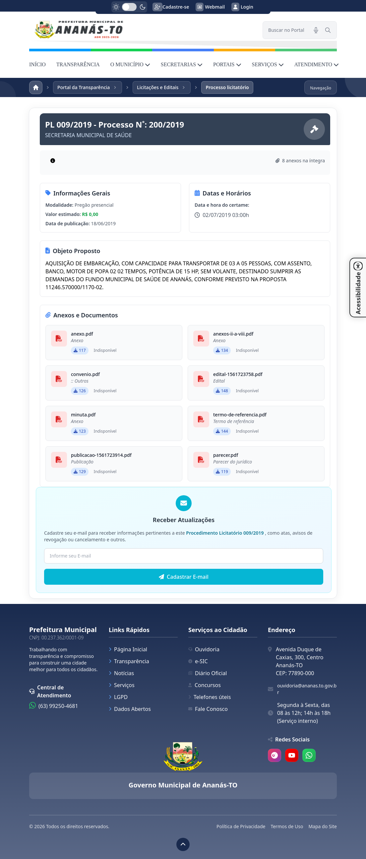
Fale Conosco (208, 709)
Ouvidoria (203, 649)
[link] (142, 30)
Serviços (122, 685)
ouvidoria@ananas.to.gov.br (306, 688)
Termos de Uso (287, 826)
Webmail (210, 7)
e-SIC (198, 661)
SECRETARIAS (182, 64)
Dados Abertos (130, 709)
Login (242, 7)
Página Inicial (128, 649)
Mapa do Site (322, 826)
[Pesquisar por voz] (316, 30)
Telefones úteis (209, 697)
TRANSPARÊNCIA (78, 64)
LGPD (118, 697)
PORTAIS (227, 64)
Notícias (121, 673)
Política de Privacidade (240, 826)
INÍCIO (37, 64)
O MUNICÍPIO (130, 64)
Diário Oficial (207, 673)
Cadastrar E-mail (184, 576)
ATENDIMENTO (316, 64)
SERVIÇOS (268, 64)
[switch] (129, 7)
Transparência (129, 661)
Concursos (204, 685)
